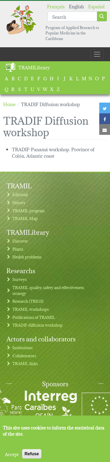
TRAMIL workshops (30, 309)
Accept (12, 457)
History (19, 202)
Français (56, 6)
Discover (20, 241)
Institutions (22, 347)
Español (96, 6)
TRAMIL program (28, 210)
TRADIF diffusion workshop (37, 325)
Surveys (19, 279)
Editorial (20, 194)
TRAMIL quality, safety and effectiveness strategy (48, 290)
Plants (17, 249)
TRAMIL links (25, 363)
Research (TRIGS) (28, 301)
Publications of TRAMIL (33, 317)
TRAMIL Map (25, 218)
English (76, 6)
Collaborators (24, 355)
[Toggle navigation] (97, 54)
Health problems (26, 257)
